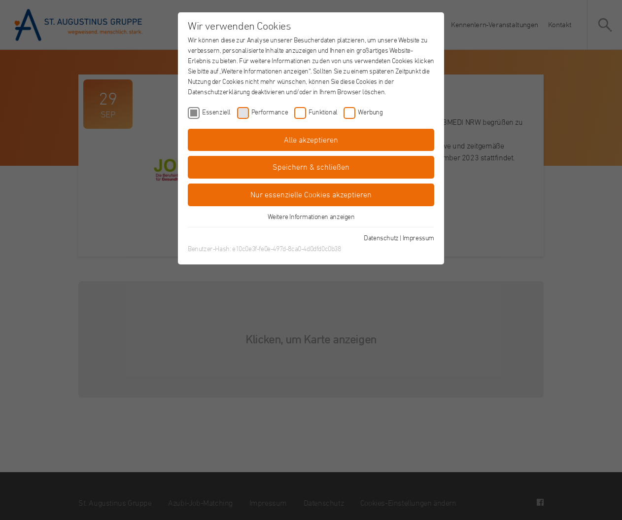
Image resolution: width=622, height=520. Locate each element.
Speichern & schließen (311, 166)
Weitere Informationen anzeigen (311, 216)
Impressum (418, 237)
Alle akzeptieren (311, 139)
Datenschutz (381, 237)
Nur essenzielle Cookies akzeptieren (311, 194)
